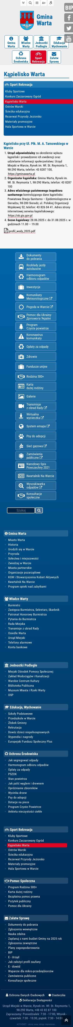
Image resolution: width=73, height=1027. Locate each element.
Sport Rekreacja (18, 830)
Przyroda (13, 554)
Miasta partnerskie (20, 568)
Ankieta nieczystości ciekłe (25, 811)
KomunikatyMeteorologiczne (35, 296)
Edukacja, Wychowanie (23, 707)
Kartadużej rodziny (30, 386)
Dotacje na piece (18, 802)
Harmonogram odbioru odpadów (28, 765)
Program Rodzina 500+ (22, 887)
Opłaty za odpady (33, 347)
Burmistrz (14, 605)
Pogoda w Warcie (35, 307)
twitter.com (69, 28)
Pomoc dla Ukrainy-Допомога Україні (35, 316)
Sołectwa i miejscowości (23, 558)
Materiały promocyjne (21, 864)
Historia (13, 544)
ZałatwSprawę (54, 57)
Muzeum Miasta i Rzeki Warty (26, 690)
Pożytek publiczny (19, 901)
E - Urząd (13, 957)
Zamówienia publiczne (30, 455)
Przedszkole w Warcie (21, 718)
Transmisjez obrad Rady (32, 406)
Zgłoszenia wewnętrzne (23, 929)
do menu (37, 3)
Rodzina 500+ (31, 377)
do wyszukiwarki (30, 3)
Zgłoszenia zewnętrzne (22, 943)
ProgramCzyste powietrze (33, 326)
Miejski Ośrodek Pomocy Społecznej (30, 671)
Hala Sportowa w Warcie (23, 868)
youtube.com (69, 38)
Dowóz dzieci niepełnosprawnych (28, 732)
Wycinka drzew (17, 793)
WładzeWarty (26, 42)
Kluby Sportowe (18, 836)
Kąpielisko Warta (18, 845)
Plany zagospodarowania (24, 948)
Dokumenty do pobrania (23, 924)
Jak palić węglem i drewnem (26, 783)
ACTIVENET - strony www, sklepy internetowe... (36, 1024)
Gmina (45, 20)
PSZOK (12, 774)
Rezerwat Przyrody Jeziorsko (26, 859)
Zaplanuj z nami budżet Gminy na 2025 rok (35, 938)
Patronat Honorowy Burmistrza (27, 614)
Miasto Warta (16, 540)
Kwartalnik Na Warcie (36, 476)
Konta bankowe (17, 647)
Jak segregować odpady (23, 760)
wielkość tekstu (44, 3)
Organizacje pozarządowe (24, 572)
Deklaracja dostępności (51, 3)
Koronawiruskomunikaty (30, 336)
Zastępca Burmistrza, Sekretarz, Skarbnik (33, 610)
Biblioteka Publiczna (21, 685)
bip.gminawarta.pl (69, 7)
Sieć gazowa (32, 446)
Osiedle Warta (17, 633)
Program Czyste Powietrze (24, 807)
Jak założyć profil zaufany (24, 962)
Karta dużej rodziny (20, 892)
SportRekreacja (38, 57)
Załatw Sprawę (17, 918)
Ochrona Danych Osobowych (25, 995)
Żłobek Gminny (17, 723)
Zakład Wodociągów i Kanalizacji (28, 676)
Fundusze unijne (32, 367)
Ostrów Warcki (17, 850)
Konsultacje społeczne (30, 495)
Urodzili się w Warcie (21, 549)
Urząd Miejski (16, 638)
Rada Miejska (16, 624)
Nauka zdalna (16, 934)
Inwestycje (29, 287)
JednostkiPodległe (41, 42)
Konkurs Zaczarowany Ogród (26, 840)
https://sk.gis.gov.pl (20, 215)
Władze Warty (16, 599)
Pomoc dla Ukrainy (20, 906)
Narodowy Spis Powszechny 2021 (33, 465)
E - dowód (14, 966)
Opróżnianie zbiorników (23, 788)
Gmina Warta (15, 533)
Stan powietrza (17, 779)
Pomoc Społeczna (20, 881)
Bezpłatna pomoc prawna (24, 896)
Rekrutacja (15, 727)
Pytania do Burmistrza (22, 619)
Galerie (26, 396)
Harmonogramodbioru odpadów (33, 277)
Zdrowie (27, 357)
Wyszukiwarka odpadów (31, 485)
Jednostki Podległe (21, 665)
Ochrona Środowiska (21, 754)
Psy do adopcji (31, 436)
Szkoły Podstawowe (20, 713)
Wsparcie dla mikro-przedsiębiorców (30, 971)
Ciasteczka (56, 995)
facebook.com (69, 18)
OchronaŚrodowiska (21, 57)
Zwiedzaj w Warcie (19, 563)
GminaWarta (11, 42)
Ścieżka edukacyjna (20, 854)
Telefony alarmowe (20, 642)
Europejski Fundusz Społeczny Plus (30, 741)
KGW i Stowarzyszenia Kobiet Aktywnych (33, 577)
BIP (10, 952)
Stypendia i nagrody (20, 737)
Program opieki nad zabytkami (27, 586)
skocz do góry (66, 1021)
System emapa (33, 426)
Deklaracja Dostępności (35, 1000)
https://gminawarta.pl (21, 174)
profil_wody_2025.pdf (19, 230)
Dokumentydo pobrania (30, 257)
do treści (23, 3)
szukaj (39, 511)
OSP (10, 695)
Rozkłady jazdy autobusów (31, 267)
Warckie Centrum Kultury (23, 681)
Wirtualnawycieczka (31, 416)
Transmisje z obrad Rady (23, 628)
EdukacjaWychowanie (59, 42)
